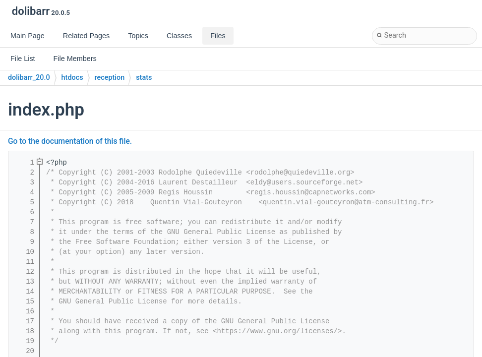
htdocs (72, 77)
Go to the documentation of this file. (70, 141)
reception (110, 77)
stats (144, 77)
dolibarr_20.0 (29, 77)
